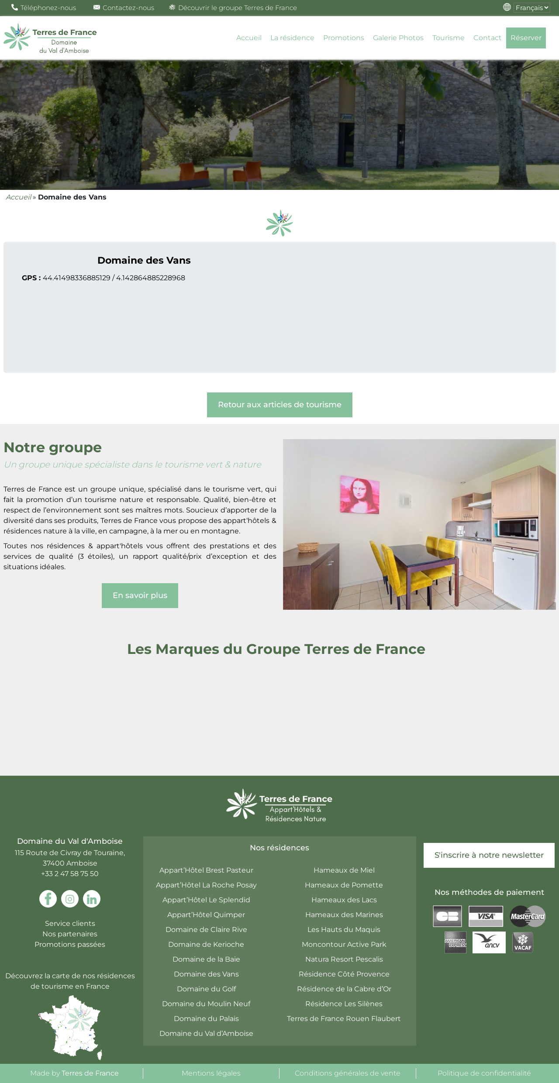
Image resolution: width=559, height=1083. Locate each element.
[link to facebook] (48, 899)
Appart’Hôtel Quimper (206, 915)
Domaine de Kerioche (206, 944)
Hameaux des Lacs (344, 900)
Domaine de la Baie (206, 959)
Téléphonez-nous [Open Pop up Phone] (43, 7)
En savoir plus (140, 595)
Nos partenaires (69, 934)
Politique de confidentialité (484, 1073)
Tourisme (448, 38)
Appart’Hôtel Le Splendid (206, 900)
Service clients (70, 923)
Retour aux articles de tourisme (280, 404)
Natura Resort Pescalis (344, 959)
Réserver (526, 38)
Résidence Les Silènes (344, 1004)
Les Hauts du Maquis (343, 929)
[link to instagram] (70, 899)
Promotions (343, 38)
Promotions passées (70, 944)
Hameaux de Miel (344, 870)
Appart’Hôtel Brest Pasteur (206, 870)
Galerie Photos (398, 38)
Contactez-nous (123, 7)
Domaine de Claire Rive (206, 929)
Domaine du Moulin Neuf (206, 1004)
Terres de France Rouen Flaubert (344, 1018)
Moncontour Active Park (344, 944)
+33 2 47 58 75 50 (70, 874)
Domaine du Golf (206, 989)
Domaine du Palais (206, 1018)
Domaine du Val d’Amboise (206, 1033)
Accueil (249, 38)
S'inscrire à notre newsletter (489, 855)
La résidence (292, 38)
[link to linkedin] (92, 899)
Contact (487, 38)
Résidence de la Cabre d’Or (344, 989)
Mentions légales (211, 1073)
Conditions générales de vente (347, 1073)
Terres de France (90, 1073)
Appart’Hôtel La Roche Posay (206, 885)
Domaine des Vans (206, 974)
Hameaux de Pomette (344, 885)
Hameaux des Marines (344, 915)
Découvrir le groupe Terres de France (233, 7)
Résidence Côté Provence (344, 974)
